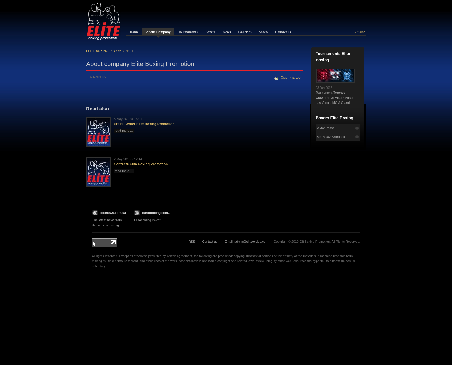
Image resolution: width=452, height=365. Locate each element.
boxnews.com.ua (113, 213)
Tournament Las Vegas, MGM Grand (335, 94)
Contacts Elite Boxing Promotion (141, 164)
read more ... (124, 130)
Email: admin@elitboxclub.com (246, 241)
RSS (192, 241)
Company (122, 50)
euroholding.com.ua (157, 213)
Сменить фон (291, 78)
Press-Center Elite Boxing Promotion (144, 124)
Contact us (210, 241)
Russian (359, 32)
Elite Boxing (97, 50)
